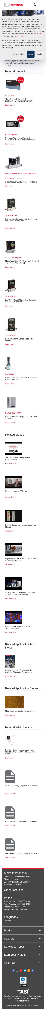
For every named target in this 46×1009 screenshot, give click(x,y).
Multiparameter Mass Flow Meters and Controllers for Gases (20, 175)
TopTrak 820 (10, 335)
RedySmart (9, 96)
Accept (30, 11)
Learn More (9, 105)
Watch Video (9, 463)
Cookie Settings (18, 11)
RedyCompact (11, 134)
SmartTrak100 (11, 215)
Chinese (7, 920)
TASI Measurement (35, 996)
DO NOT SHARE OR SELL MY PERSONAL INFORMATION (23, 1000)
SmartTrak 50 (10, 296)
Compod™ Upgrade (13, 258)
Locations (18, 889)
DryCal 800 (9, 374)
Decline (40, 11)
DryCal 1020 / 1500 (13, 413)
